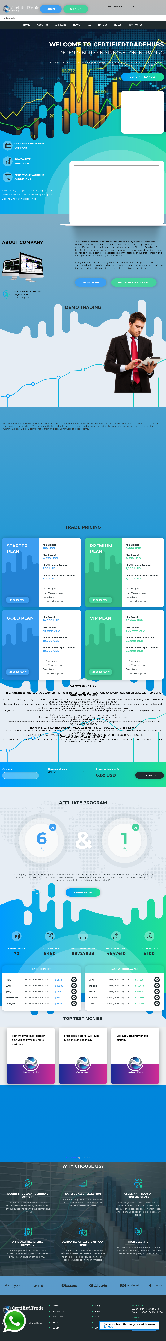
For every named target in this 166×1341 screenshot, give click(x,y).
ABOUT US (43, 25)
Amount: (7, 769)
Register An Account (134, 282)
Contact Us (138, 1321)
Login (50, 9)
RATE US (103, 25)
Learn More (83, 892)
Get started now (142, 76)
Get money (150, 775)
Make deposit (18, 599)
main (14, 8)
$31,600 (108, 1326)
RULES (118, 25)
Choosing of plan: (57, 769)
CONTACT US (135, 25)
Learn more (91, 282)
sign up (75, 9)
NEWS (76, 25)
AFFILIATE (61, 25)
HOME (26, 25)
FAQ (89, 25)
